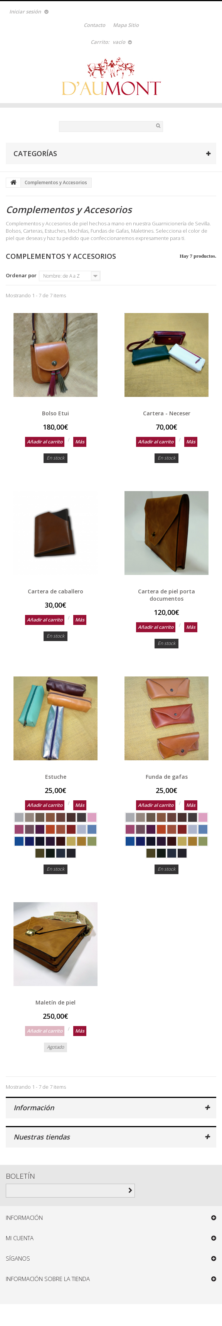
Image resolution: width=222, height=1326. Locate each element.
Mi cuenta (20, 1238)
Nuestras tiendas (41, 1136)
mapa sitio (126, 25)
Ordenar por (21, 275)
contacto (94, 25)
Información (33, 1107)
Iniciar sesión (25, 11)
